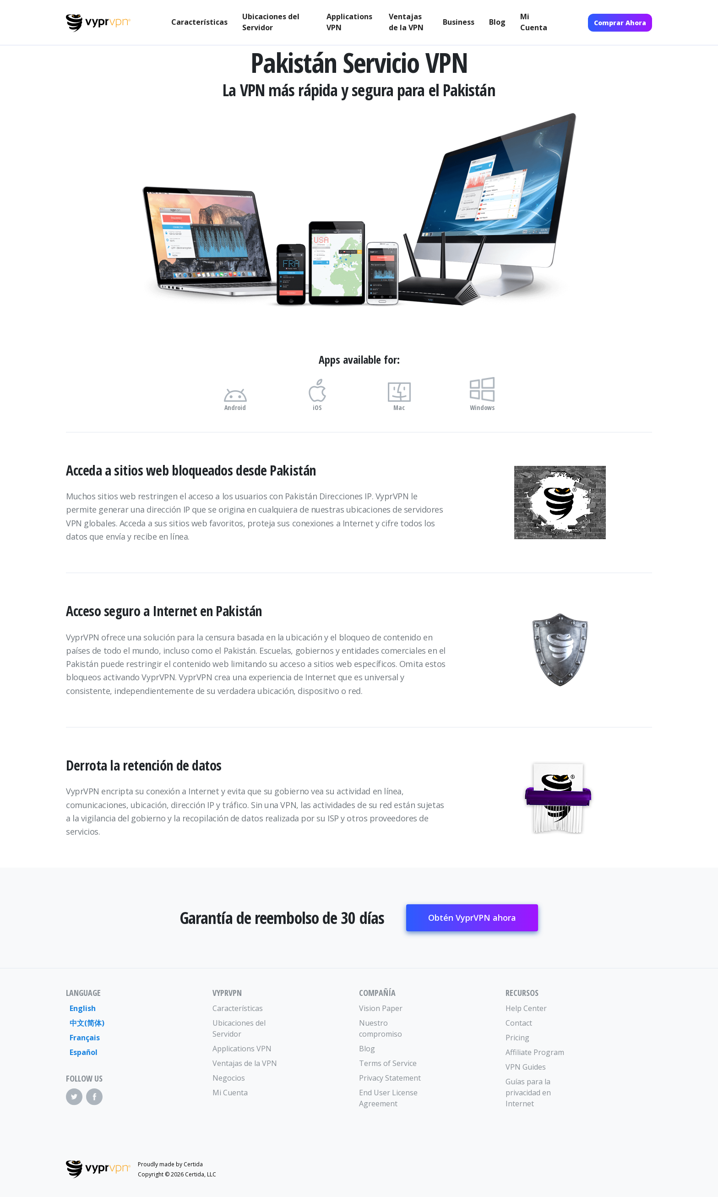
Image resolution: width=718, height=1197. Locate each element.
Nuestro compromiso (380, 1028)
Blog (497, 22)
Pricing (517, 1038)
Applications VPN (349, 22)
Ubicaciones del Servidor (270, 22)
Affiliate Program (535, 1052)
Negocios (228, 1078)
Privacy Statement (390, 1078)
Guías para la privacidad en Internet (528, 1093)
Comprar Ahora (620, 22)
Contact (519, 1023)
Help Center (526, 1008)
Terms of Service (388, 1063)
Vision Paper (381, 1008)
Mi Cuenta (533, 22)
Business (458, 22)
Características (199, 22)
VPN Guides (526, 1067)
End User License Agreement (388, 1098)
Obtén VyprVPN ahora (472, 917)
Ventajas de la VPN (406, 22)
